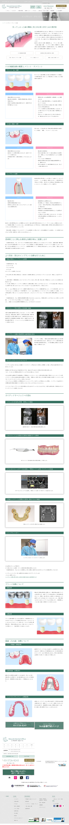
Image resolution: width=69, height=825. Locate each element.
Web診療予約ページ (50, 726)
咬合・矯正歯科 (42, 803)
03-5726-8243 (49, 6)
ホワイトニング (42, 808)
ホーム (8, 10)
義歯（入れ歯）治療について (54, 58)
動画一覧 (16, 821)
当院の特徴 (20, 10)
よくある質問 (59, 10)
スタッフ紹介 (16, 809)
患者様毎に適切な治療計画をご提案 (47, 53)
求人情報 (16, 814)
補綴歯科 (41, 806)
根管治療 (27, 802)
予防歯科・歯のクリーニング (30, 800)
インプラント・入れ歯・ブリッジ (31, 804)
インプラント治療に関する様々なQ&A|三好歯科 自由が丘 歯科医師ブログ (21, 577)
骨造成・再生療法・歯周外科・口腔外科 (43, 801)
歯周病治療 (27, 809)
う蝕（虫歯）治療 (28, 807)
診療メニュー (27, 10)
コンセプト (14, 10)
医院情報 (52, 10)
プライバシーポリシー (18, 819)
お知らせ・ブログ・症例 (43, 10)
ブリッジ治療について (34, 58)
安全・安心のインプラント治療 (15, 58)
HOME (7, 797)
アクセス (34, 10)
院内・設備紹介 (17, 807)
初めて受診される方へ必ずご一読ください (18, 773)
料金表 (15, 816)
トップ (3, 22)
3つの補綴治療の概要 (22, 53)
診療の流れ (16, 812)
